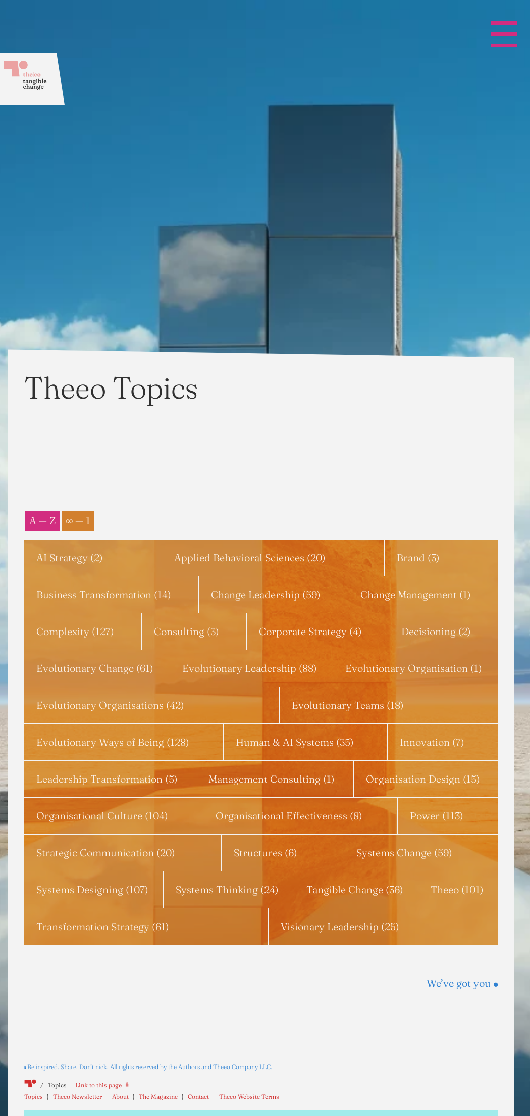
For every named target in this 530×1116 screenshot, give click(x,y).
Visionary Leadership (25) (340, 926)
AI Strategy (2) (69, 557)
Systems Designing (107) (92, 889)
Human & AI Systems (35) (295, 742)
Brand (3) (418, 557)
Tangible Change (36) (354, 889)
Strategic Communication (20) (105, 852)
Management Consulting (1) (271, 778)
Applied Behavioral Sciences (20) (250, 557)
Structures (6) (265, 852)
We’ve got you (462, 983)
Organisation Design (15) (423, 778)
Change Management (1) (415, 594)
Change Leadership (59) (266, 594)
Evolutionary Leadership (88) (249, 668)
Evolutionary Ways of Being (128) (112, 742)
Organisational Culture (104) (102, 815)
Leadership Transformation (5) (107, 778)
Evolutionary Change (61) (94, 668)
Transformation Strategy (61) (102, 926)
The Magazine (158, 1096)
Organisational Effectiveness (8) (289, 815)
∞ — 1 (78, 520)
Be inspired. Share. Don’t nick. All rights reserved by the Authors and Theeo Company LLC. (149, 1067)
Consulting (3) (186, 631)
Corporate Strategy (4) (310, 631)
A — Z (42, 520)
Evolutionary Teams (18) (348, 705)
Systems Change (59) (404, 852)
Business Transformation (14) (103, 594)
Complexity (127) (75, 631)
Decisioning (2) (436, 631)
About (120, 1096)
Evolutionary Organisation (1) (413, 668)
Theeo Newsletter (77, 1096)
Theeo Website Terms (249, 1096)
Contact (198, 1096)
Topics (33, 1096)
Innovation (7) (432, 742)
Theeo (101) (457, 889)
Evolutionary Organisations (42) (110, 705)
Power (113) (436, 815)
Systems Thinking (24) (227, 889)
